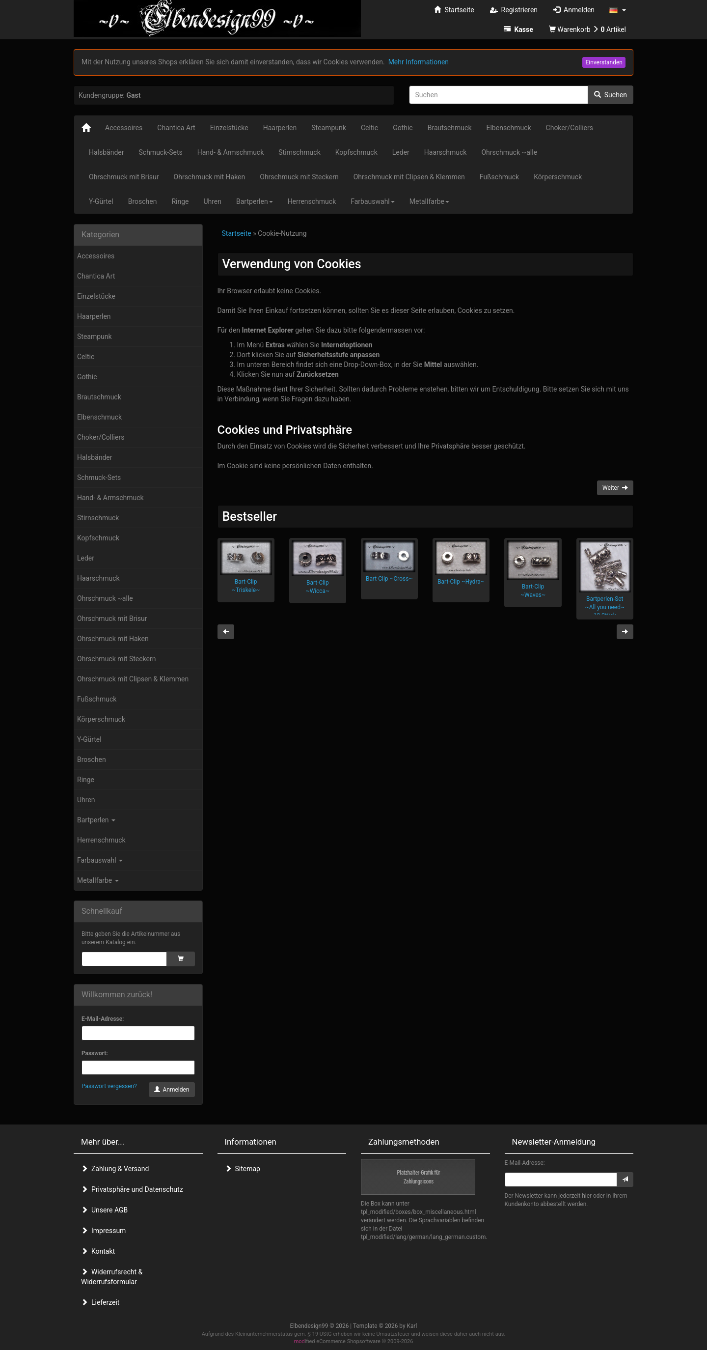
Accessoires (95, 256)
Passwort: (95, 1053)
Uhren (86, 800)
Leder (85, 558)
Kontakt (98, 1251)
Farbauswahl (100, 860)
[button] (617, 10)
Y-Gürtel (89, 739)
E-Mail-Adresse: (103, 1018)
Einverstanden (604, 62)
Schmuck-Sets (99, 477)
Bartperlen (96, 820)
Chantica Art (96, 276)
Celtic (85, 357)
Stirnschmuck (98, 518)
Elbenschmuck (99, 417)
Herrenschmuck (101, 840)
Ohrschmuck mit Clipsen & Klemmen (133, 679)
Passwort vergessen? (109, 1086)
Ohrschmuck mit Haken (113, 639)
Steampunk (94, 336)
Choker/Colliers (100, 437)
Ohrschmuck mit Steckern (116, 659)
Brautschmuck (99, 397)
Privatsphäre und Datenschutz (132, 1189)
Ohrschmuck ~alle (105, 598)
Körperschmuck (101, 719)
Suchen (610, 95)
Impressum (103, 1231)
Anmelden (172, 1089)
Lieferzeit (100, 1302)
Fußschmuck (96, 699)
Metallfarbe (98, 880)
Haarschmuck (98, 578)
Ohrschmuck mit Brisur (112, 618)
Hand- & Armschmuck (110, 498)
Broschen (91, 759)
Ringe (85, 780)
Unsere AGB (104, 1210)
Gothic (87, 377)
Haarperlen (94, 316)
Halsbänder (94, 457)
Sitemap (242, 1169)
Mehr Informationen (418, 62)
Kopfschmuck (98, 538)
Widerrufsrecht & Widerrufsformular (111, 1277)
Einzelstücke (96, 296)
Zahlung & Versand (115, 1169)
